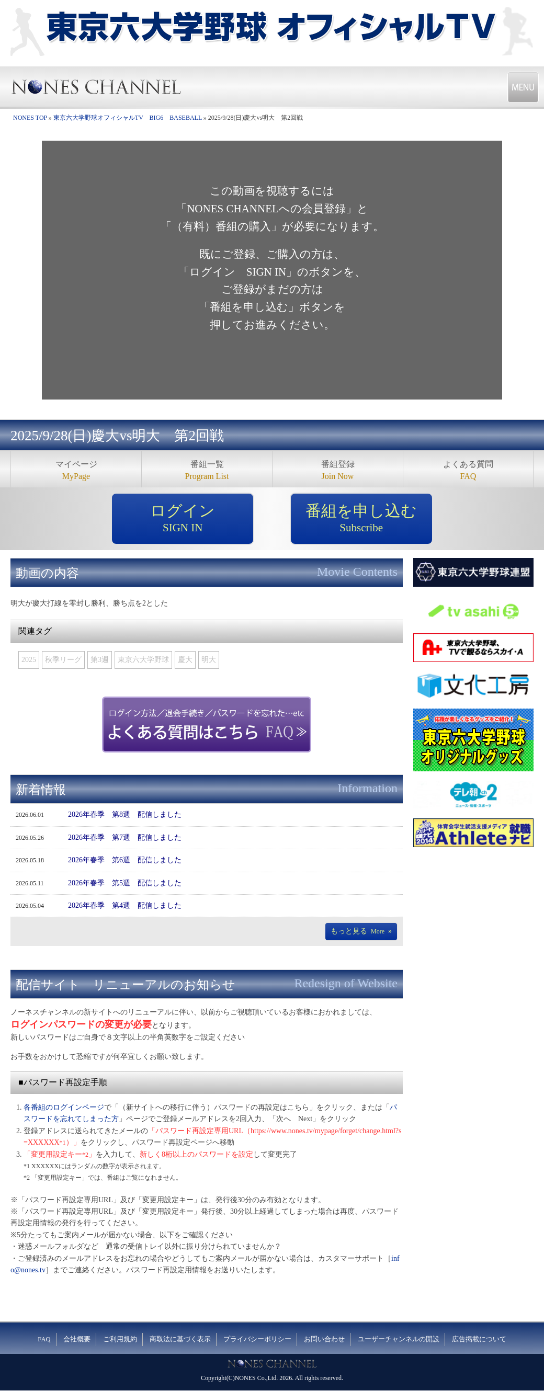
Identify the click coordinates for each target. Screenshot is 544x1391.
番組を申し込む (361, 518)
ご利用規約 (120, 1339)
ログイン (182, 518)
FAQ (44, 1339)
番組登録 (338, 471)
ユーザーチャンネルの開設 (398, 1339)
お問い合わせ (324, 1339)
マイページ (76, 471)
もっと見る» (361, 931)
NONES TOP (30, 117)
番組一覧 (207, 471)
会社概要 (76, 1339)
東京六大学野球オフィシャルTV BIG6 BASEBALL (127, 117)
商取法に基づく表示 (180, 1339)
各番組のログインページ (64, 1107)
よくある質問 (468, 471)
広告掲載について (479, 1339)
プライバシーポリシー (257, 1339)
